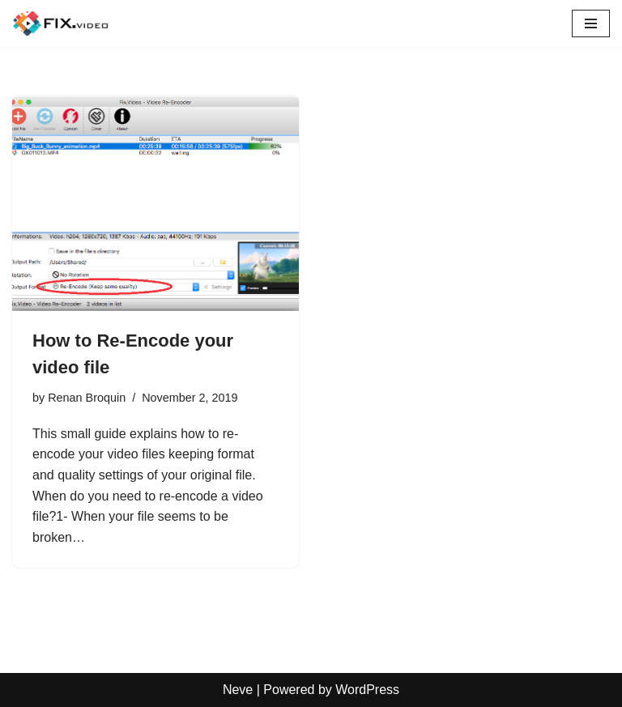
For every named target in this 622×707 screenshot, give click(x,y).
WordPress (367, 689)
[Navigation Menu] (591, 23)
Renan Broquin (87, 397)
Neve (238, 689)
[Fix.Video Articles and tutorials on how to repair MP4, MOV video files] (60, 23)
